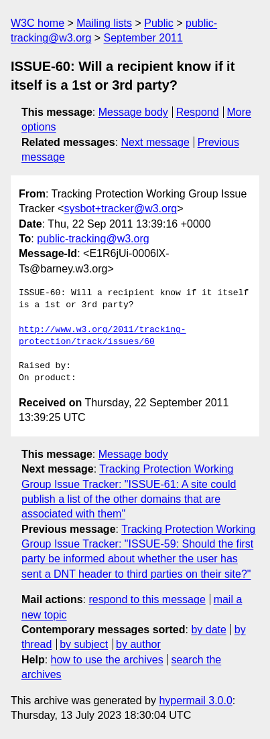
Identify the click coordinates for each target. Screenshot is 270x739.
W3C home (37, 23)
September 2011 (143, 38)
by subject (84, 644)
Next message (155, 142)
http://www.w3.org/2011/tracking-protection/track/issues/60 (102, 336)
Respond (197, 112)
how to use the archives (107, 659)
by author (138, 644)
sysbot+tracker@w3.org (120, 208)
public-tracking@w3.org (93, 238)
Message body (133, 112)
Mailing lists (104, 23)
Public (159, 23)
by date (208, 629)
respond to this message (146, 599)
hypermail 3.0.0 (195, 700)
